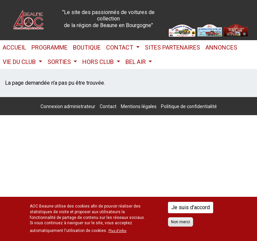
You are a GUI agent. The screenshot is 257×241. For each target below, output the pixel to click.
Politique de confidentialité (189, 106)
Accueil (14, 47)
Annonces (221, 47)
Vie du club (20, 61)
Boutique (87, 47)
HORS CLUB (98, 61)
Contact (120, 47)
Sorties (60, 61)
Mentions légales (139, 106)
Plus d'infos (117, 231)
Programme (49, 47)
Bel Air (136, 61)
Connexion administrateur (67, 106)
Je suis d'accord (190, 207)
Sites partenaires (172, 47)
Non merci (180, 222)
